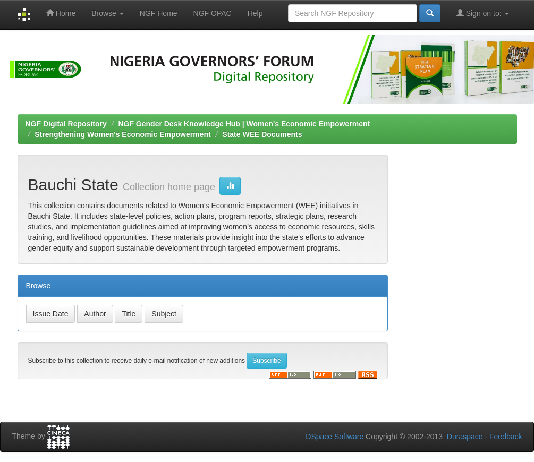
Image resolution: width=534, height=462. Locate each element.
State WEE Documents (262, 134)
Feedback (505, 436)
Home (60, 13)
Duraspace (465, 436)
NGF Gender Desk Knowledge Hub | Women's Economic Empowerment (244, 123)
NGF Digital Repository (66, 123)
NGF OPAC (212, 13)
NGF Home (158, 13)
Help (255, 13)
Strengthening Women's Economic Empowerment (122, 134)
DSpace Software (334, 436)
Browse (107, 13)
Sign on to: (482, 13)
